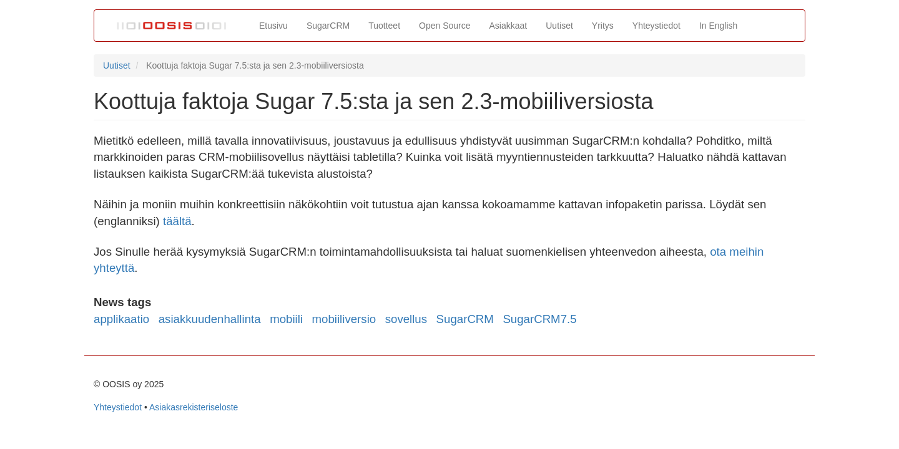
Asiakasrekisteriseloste (193, 407)
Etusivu (273, 26)
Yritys (603, 26)
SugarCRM (328, 26)
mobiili (286, 319)
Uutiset (559, 26)
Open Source (445, 26)
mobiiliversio (344, 319)
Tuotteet (384, 26)
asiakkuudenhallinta (210, 319)
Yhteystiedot (656, 26)
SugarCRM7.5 (539, 319)
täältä (177, 221)
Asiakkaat (508, 26)
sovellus (406, 319)
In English (718, 26)
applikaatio (121, 319)
